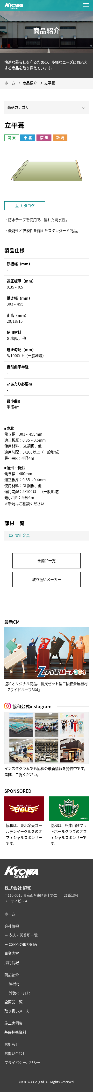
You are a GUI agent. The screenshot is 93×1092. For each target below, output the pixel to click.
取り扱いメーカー (46, 579)
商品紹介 (11, 974)
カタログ (27, 205)
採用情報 (11, 962)
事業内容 (11, 953)
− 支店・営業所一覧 (21, 935)
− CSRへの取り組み (20, 944)
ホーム (9, 914)
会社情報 (11, 926)
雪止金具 (22, 535)
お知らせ (11, 1044)
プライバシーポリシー (22, 1062)
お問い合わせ (15, 1053)
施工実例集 (13, 1023)
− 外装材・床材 (17, 993)
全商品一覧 (46, 560)
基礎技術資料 (15, 1032)
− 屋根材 (12, 983)
